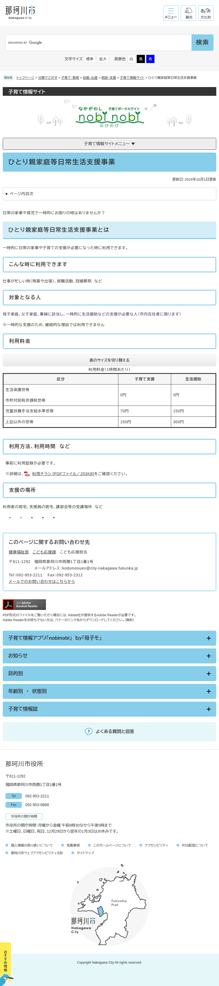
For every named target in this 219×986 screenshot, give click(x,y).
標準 (90, 59)
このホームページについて (112, 845)
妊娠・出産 (90, 78)
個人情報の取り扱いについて (32, 845)
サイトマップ (85, 853)
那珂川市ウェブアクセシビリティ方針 (37, 853)
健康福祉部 (19, 552)
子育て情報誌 (23, 709)
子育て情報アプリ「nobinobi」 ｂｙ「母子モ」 (54, 638)
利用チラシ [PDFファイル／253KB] (63, 474)
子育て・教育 (70, 78)
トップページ (25, 78)
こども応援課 (44, 552)
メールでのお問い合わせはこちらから (42, 581)
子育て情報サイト (132, 78)
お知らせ (18, 656)
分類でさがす (47, 78)
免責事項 (73, 845)
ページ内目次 (21, 194)
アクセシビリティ (156, 845)
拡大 (103, 59)
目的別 (15, 673)
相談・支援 (108, 78)
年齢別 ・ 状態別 (27, 691)
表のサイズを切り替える (109, 360)
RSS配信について (195, 845)
